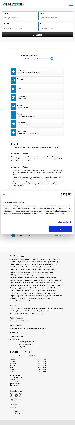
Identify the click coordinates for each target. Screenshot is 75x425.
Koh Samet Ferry (15, 277)
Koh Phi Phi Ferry (39, 275)
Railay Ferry (25, 290)
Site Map (32, 313)
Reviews (19, 311)
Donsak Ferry (45, 262)
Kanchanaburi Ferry (25, 264)
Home (11, 308)
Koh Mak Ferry (36, 272)
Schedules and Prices (30, 308)
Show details (63, 222)
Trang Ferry (24, 301)
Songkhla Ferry (14, 296)
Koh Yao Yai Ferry (51, 277)
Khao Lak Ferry (37, 264)
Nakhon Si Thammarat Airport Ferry (21, 285)
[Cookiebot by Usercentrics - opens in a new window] (62, 194)
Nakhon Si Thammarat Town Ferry (43, 285)
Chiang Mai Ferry (46, 259)
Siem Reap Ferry (49, 293)
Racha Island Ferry (15, 290)
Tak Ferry (50, 298)
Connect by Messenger (22, 342)
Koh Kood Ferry (14, 269)
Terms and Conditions (54, 311)
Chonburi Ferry (57, 259)
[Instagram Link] (20, 395)
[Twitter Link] (16, 395)
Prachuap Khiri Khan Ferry (52, 288)
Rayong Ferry (51, 290)
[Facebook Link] (11, 395)
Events (56, 308)
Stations (41, 308)
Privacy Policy (14, 313)
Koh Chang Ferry (38, 267)
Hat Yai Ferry (54, 262)
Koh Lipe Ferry (25, 272)
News (61, 308)
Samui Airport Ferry (16, 293)
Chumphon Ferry (15, 262)
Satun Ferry (39, 293)
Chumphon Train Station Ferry (30, 262)
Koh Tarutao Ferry (26, 277)
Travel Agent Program (39, 328)
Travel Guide (32, 311)
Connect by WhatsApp (21, 344)
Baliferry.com (25, 321)
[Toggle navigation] (71, 4)
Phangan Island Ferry (27, 288)
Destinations (19, 308)
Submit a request (16, 336)
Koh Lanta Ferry (37, 269)
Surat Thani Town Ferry (55, 296)
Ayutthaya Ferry (24, 259)
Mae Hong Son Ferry (55, 280)
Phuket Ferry (39, 288)
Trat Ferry (32, 301)
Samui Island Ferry (28, 293)
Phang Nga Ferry (15, 288)
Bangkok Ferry (35, 259)
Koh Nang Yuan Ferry (16, 275)
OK (61, 229)
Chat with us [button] (14, 339)
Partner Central (14, 328)
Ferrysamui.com (15, 321)
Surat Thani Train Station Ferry (19, 298)
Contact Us (39, 313)
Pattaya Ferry (59, 285)
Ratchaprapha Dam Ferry (38, 290)
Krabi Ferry (13, 280)
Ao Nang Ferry (14, 259)
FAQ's (25, 311)
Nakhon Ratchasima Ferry (30, 282)
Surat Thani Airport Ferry (39, 296)
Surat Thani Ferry (25, 296)
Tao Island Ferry (14, 301)
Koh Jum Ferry (48, 267)
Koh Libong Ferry (15, 272)
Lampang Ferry (22, 280)
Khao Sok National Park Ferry (52, 264)
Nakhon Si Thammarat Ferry (47, 282)
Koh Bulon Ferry (27, 267)
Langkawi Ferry (43, 280)
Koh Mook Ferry (47, 272)
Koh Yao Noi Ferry (38, 277)
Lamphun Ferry (32, 280)
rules (23, 98)
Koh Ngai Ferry (28, 275)
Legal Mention (41, 311)
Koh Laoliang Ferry (49, 269)
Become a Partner (25, 328)
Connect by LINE (17, 347)
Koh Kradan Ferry (26, 269)
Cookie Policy (23, 313)
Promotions (48, 308)
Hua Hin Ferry (14, 264)
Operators (13, 311)
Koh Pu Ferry (50, 275)
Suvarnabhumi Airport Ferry (37, 298)
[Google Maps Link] (11, 399)
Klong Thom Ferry (15, 267)
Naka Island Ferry (15, 282)
